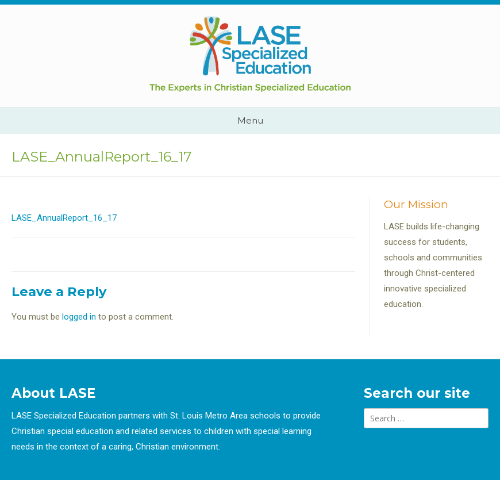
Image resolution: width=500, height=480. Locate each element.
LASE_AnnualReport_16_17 (64, 218)
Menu (250, 120)
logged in (79, 317)
